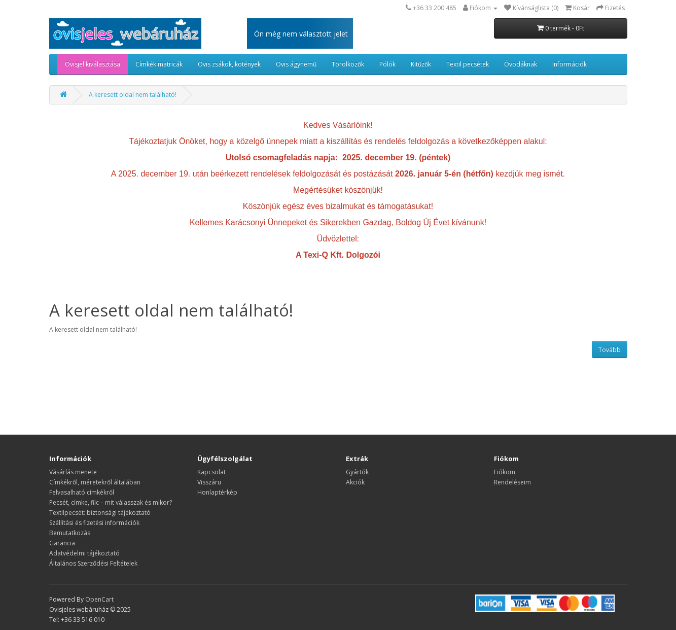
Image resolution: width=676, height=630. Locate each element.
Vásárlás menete (73, 472)
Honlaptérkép (217, 492)
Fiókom (504, 472)
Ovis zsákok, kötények (229, 64)
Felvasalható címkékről (81, 492)
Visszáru (209, 482)
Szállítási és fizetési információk (94, 522)
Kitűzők (421, 64)
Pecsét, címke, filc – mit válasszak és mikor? (110, 502)
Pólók (387, 64)
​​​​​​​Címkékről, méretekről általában (94, 482)
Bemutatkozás (69, 533)
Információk (569, 64)
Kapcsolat (211, 472)
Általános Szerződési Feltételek (93, 563)
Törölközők (348, 64)
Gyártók (357, 472)
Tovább (609, 349)
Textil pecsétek (467, 64)
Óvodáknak (520, 64)
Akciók (355, 482)
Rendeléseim (512, 482)
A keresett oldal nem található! (132, 94)
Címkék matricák (159, 64)
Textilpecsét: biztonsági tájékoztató (100, 512)
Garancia (62, 543)
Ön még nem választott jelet (301, 34)
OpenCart (99, 599)
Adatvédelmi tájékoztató (84, 553)
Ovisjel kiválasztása (92, 64)
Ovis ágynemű (296, 64)
